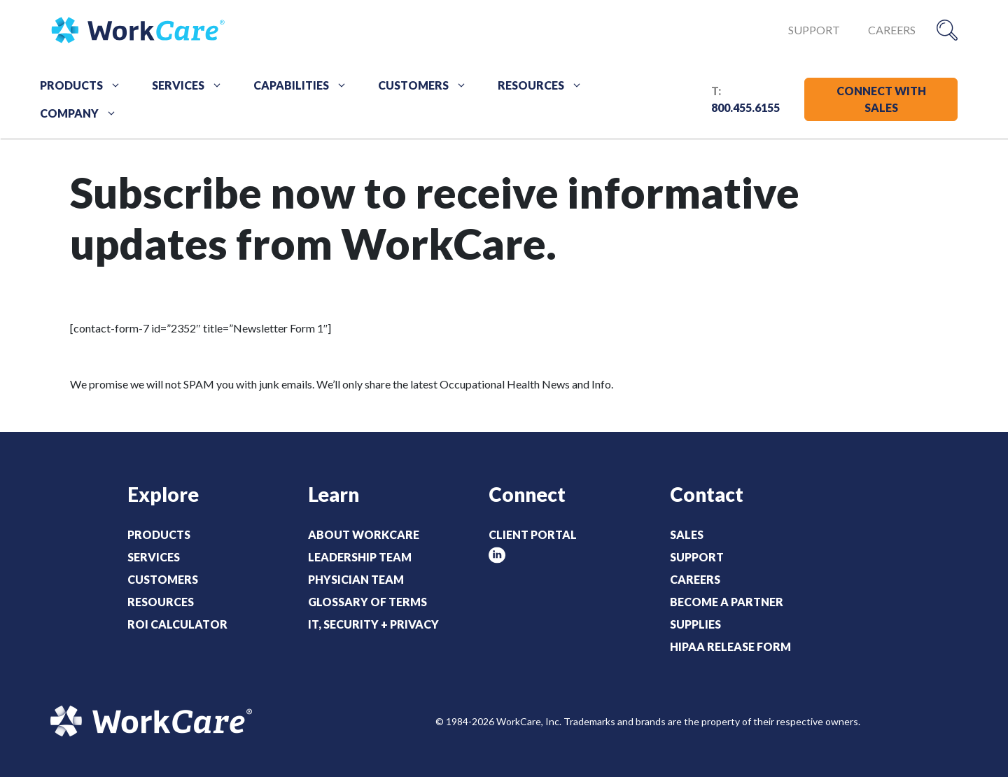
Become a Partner (726, 601)
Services (192, 85)
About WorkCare (363, 534)
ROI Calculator (177, 624)
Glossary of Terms (367, 601)
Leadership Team (360, 557)
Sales (687, 534)
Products (85, 85)
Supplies (695, 624)
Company (83, 113)
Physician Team (356, 579)
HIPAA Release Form (730, 646)
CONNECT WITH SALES (881, 99)
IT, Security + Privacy (373, 624)
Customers (427, 85)
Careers (892, 29)
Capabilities (305, 85)
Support (814, 29)
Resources (545, 85)
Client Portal (533, 534)
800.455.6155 (745, 107)
